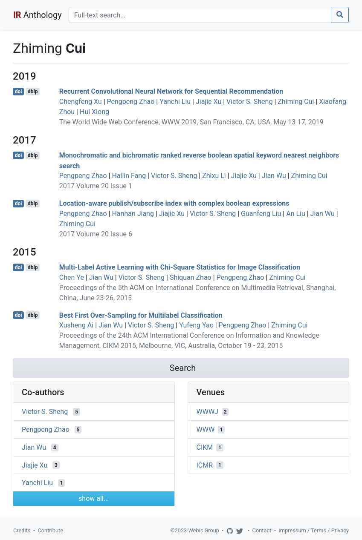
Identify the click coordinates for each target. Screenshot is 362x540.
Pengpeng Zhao (131, 102)
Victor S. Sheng (249, 102)
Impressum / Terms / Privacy (313, 530)
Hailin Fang (129, 176)
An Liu (295, 214)
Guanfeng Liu (261, 214)
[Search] (200, 15)
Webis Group (203, 530)
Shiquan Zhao (190, 277)
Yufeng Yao (196, 325)
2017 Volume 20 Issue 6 (95, 234)
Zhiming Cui (296, 102)
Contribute (50, 530)
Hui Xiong (94, 112)
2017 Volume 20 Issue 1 (95, 186)
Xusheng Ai (76, 325)
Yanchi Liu (175, 102)
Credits (21, 530)
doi (18, 92)
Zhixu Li (214, 176)
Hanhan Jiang (133, 214)
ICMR (205, 465)
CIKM (205, 447)
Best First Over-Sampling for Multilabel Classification (141, 315)
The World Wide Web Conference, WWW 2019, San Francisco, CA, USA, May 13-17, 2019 (191, 122)
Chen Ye (71, 277)
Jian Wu (274, 176)
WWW (206, 429)
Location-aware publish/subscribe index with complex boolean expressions (174, 203)
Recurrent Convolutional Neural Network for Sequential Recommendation (171, 91)
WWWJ (207, 412)
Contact (262, 530)
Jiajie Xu (208, 102)
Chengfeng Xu (80, 102)
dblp (33, 92)
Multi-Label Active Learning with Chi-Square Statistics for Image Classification (179, 267)
